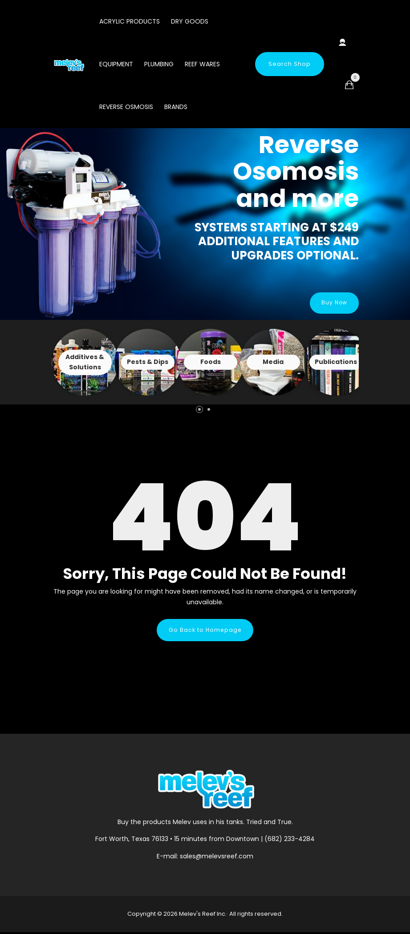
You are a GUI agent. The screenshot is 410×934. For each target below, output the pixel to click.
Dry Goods (189, 21)
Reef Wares (202, 64)
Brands (175, 106)
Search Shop (289, 64)
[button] (199, 409)
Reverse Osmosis (126, 106)
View (85, 362)
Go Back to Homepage (205, 631)
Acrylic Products (129, 21)
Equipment (116, 64)
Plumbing (159, 64)
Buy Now (331, 303)
